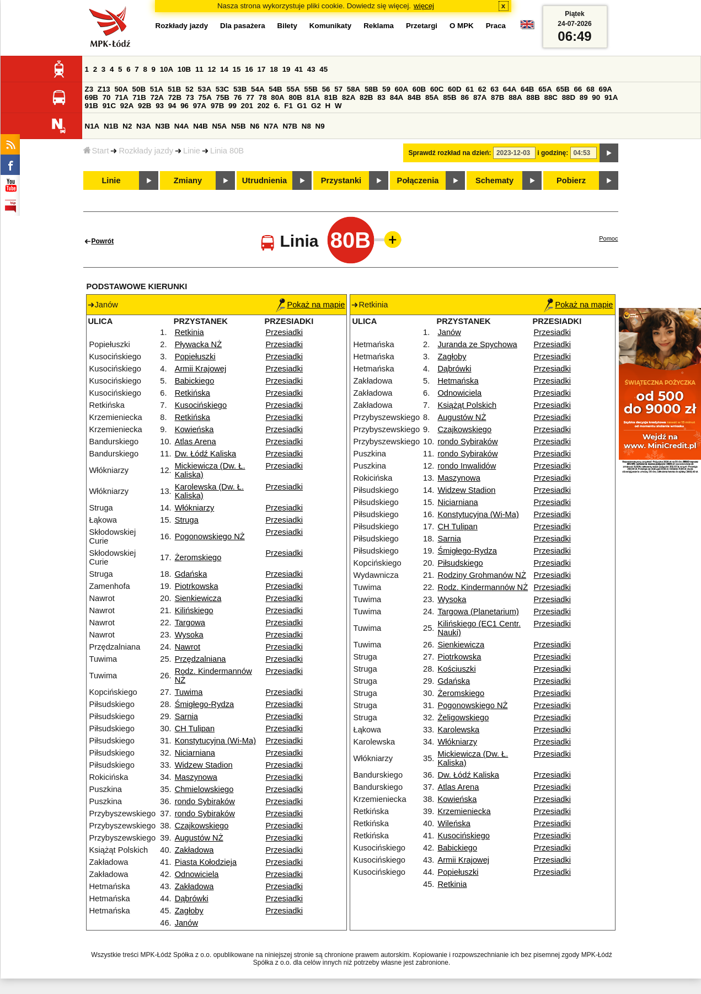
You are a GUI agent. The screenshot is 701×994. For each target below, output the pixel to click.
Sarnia (186, 716)
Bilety (287, 26)
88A (515, 97)
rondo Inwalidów (466, 465)
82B (366, 97)
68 (590, 89)
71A (121, 97)
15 (237, 69)
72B (174, 97)
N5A (219, 126)
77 (250, 97)
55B (311, 89)
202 (264, 106)
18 (274, 69)
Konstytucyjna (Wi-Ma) (215, 740)
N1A (92, 126)
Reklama (378, 26)
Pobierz (571, 180)
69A (605, 89)
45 (323, 69)
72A (157, 97)
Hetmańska (457, 380)
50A (120, 89)
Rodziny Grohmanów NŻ (481, 575)
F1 (288, 106)
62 (482, 89)
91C (109, 106)
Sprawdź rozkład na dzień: (450, 153)
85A (431, 97)
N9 (320, 126)
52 (189, 89)
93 (160, 106)
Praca (496, 26)
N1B (111, 126)
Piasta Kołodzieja (206, 862)
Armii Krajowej (201, 368)
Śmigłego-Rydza (204, 704)
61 (469, 89)
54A (257, 89)
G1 (302, 106)
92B (144, 106)
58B (371, 89)
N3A (143, 126)
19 (286, 69)
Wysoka (189, 634)
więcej (424, 6)
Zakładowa (194, 850)
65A (545, 89)
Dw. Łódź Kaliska (206, 453)
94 (172, 106)
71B (139, 97)
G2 (316, 106)
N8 (306, 126)
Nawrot (187, 646)
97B (217, 106)
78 (263, 97)
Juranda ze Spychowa (477, 344)
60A (401, 89)
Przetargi (421, 26)
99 (232, 106)
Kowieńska (194, 429)
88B (532, 97)
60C (436, 89)
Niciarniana (195, 752)
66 (578, 89)
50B (139, 89)
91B (91, 106)
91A (611, 97)
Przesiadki (284, 332)
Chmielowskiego (204, 789)
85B (449, 97)
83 (381, 97)
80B (295, 97)
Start (96, 150)
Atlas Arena (195, 441)
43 (311, 69)
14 (224, 69)
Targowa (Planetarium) (477, 611)
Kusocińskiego (201, 405)
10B (184, 69)
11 (199, 69)
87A (479, 97)
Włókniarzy (195, 507)
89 (584, 97)
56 (326, 89)
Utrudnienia (264, 180)
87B (497, 97)
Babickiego (195, 380)
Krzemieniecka (463, 811)
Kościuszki (456, 669)
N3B (162, 126)
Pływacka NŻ (198, 344)
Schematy (494, 180)
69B (91, 97)
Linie (191, 150)
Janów (186, 922)
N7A (271, 126)
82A (348, 97)
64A (509, 89)
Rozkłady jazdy (146, 150)
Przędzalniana (200, 659)
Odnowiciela (197, 874)
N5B (238, 126)
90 (596, 97)
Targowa (190, 622)
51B (174, 89)
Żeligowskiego (463, 717)
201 (247, 106)
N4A (181, 126)
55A (292, 89)
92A (126, 106)
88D (568, 97)
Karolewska (458, 729)
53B (240, 89)
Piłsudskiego (460, 563)
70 (107, 97)
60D (454, 89)
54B (275, 89)
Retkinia (189, 332)
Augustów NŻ (199, 837)
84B (414, 97)
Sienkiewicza (198, 598)
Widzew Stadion (204, 765)
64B (527, 89)
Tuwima (189, 692)
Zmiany (188, 180)
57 (338, 89)
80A (277, 97)
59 (386, 89)
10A (166, 69)
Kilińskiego (194, 610)
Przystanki (341, 180)
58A (353, 89)
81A (313, 97)
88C (551, 97)
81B (331, 97)
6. (277, 106)
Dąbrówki (191, 898)
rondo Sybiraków (205, 801)
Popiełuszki (195, 356)
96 (184, 106)
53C (222, 89)
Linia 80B (227, 150)
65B (562, 89)
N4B (200, 126)
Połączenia (418, 180)
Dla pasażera (242, 26)
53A (204, 89)
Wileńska (453, 823)
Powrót (103, 241)
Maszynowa (196, 777)
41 (299, 69)
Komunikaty (330, 26)
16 (249, 69)
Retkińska (192, 393)
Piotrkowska (196, 586)
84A (396, 97)
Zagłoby (189, 910)
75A (204, 97)
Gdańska (191, 574)
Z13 (104, 89)
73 (190, 97)
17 (262, 69)
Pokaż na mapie (310, 304)
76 (238, 97)
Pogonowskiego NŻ (210, 536)
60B (419, 89)
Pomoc (608, 238)
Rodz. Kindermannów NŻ (482, 587)
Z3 (89, 89)
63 (494, 89)
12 (211, 69)
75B (222, 97)
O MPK (462, 26)
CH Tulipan (195, 728)
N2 (127, 126)
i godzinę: (552, 153)
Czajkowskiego (202, 825)
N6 (254, 126)
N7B (289, 126)
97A (199, 106)
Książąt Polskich (466, 405)
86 (465, 97)
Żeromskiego (198, 557)
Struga (187, 519)
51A (156, 89)
